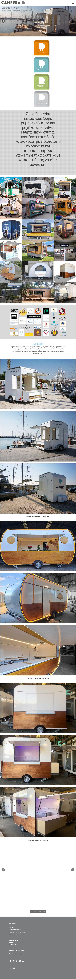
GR (14, 968)
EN (10, 968)
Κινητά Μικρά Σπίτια (14, 929)
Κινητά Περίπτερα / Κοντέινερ (17, 932)
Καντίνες (11, 927)
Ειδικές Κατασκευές (14, 934)
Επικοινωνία (12, 944)
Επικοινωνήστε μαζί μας (38, 911)
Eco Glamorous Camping (16, 954)
